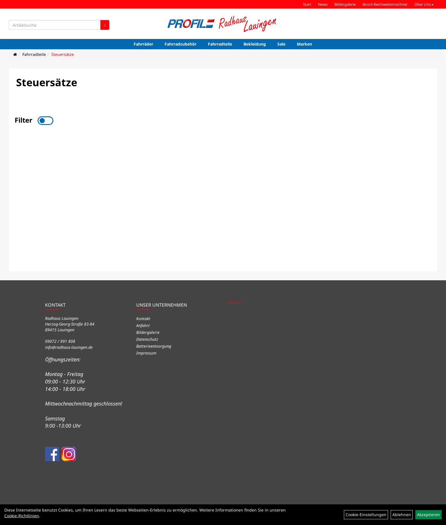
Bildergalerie (345, 4)
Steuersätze (62, 54)
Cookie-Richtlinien (21, 515)
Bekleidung (255, 44)
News (323, 4)
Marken (304, 44)
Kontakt (143, 318)
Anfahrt (143, 325)
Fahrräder (143, 44)
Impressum (146, 353)
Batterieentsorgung (153, 346)
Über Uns (424, 4)
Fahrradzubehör (180, 44)
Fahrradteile (220, 44)
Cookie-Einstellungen (366, 514)
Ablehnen (401, 514)
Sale (281, 44)
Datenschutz (147, 339)
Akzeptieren (428, 514)
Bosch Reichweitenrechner (385, 4)
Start (307, 4)
